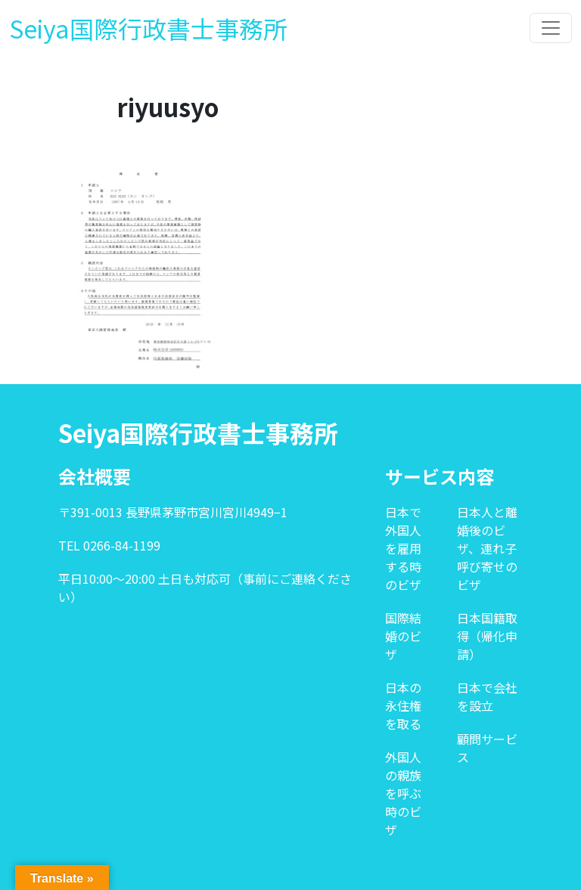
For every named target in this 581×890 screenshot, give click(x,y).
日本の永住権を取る (403, 705)
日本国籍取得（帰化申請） (487, 636)
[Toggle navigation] (551, 28)
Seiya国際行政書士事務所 (148, 28)
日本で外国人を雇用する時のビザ (403, 548)
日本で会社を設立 (487, 696)
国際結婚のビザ (403, 636)
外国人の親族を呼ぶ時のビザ (403, 793)
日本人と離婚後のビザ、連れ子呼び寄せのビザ (487, 548)
